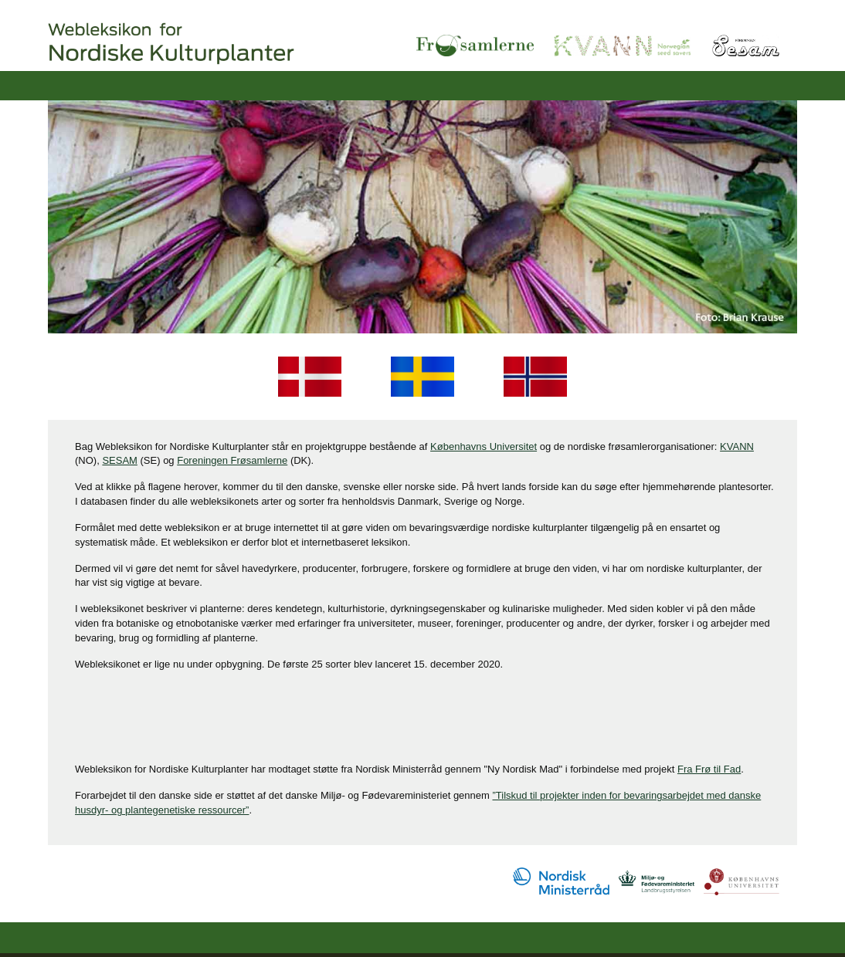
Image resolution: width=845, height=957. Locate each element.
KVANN (737, 446)
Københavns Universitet (483, 446)
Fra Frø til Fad (709, 769)
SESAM (119, 460)
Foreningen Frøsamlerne (232, 460)
